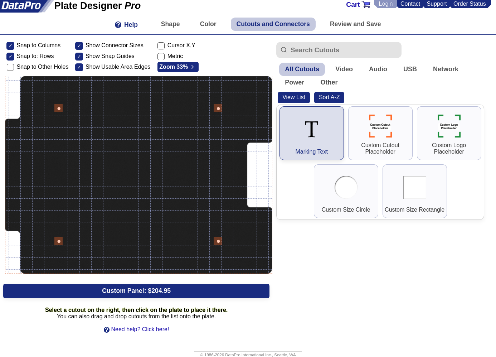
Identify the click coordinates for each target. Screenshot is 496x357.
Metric (175, 56)
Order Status (469, 4)
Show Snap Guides (110, 56)
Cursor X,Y (181, 45)
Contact (410, 4)
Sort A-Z (329, 97)
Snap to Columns (38, 45)
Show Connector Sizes (115, 45)
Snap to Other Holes (42, 67)
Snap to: (27, 56)
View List (293, 97)
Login (386, 4)
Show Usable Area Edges (118, 67)
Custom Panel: (136, 290)
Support (437, 4)
